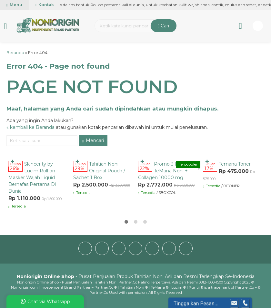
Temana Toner (235, 164)
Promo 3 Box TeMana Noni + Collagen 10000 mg (163, 170)
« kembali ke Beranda (30, 127)
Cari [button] (163, 26)
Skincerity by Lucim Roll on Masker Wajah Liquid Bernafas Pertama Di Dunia (32, 177)
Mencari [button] (93, 140)
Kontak (44, 4)
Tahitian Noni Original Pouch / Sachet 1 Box (99, 170)
